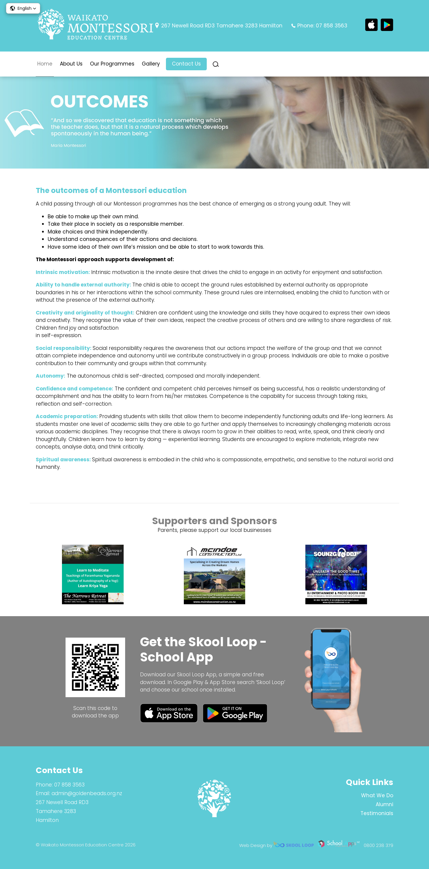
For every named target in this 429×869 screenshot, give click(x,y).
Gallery (151, 63)
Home (44, 63)
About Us (71, 63)
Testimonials (376, 813)
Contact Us (186, 63)
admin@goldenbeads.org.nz (87, 793)
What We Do (377, 795)
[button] (23, 8)
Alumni (384, 804)
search (216, 64)
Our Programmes (112, 63)
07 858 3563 (331, 25)
